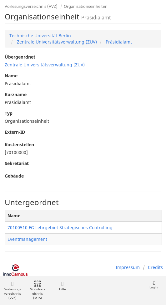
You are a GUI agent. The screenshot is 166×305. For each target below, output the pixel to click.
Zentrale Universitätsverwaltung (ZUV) (56, 42)
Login (153, 285)
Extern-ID (15, 132)
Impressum (128, 267)
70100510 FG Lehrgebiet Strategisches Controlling (60, 227)
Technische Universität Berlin (40, 36)
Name (11, 76)
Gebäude (14, 176)
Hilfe (62, 286)
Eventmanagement (27, 239)
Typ (9, 113)
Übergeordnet (20, 57)
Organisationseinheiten (86, 6)
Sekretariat (17, 163)
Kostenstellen (19, 144)
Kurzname (16, 94)
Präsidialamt (118, 42)
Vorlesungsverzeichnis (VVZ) (31, 6)
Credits (155, 267)
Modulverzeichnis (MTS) (37, 290)
